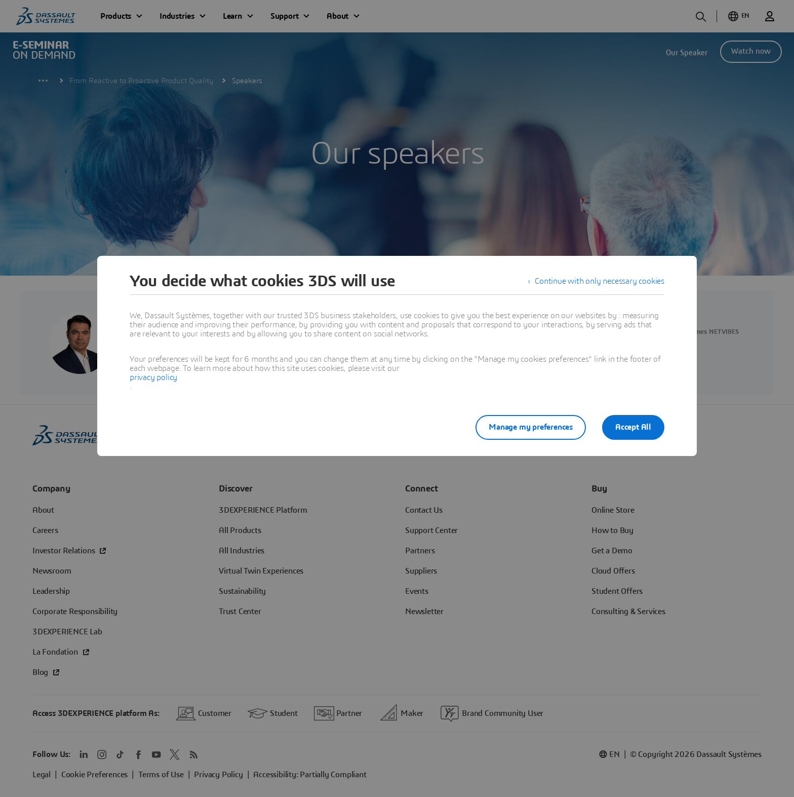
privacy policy (153, 377)
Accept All (633, 427)
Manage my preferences (531, 427)
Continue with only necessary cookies (599, 281)
